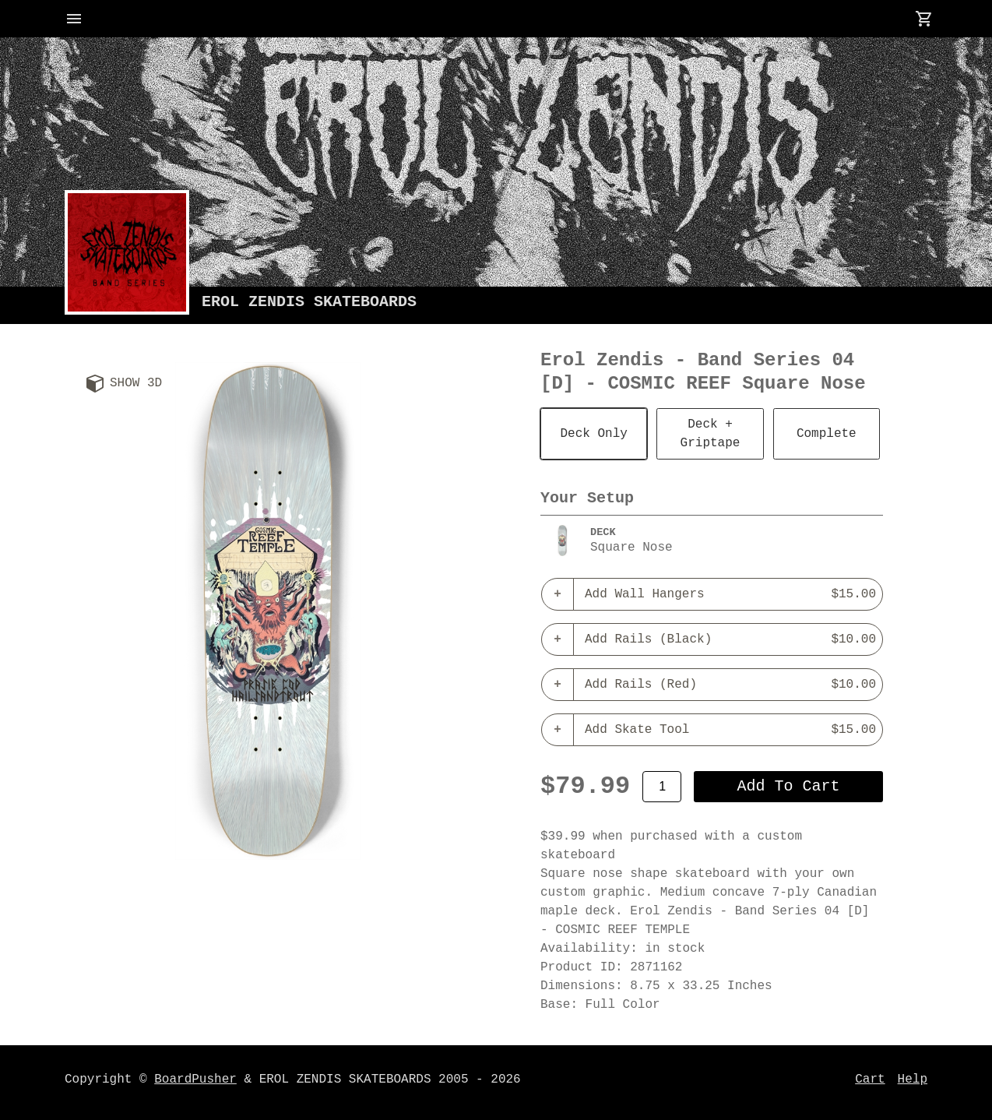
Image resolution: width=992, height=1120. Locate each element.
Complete (827, 434)
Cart (870, 1079)
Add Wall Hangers (730, 594)
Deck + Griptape (710, 433)
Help (912, 1079)
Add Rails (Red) (730, 684)
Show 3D (136, 383)
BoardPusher (195, 1079)
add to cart (788, 786)
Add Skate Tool (730, 729)
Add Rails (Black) (730, 639)
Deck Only (593, 434)
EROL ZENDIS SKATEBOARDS (309, 302)
